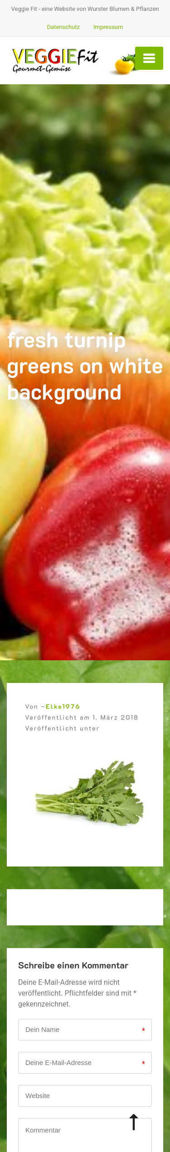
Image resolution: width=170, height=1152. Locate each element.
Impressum (108, 27)
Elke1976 (63, 706)
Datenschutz (63, 27)
